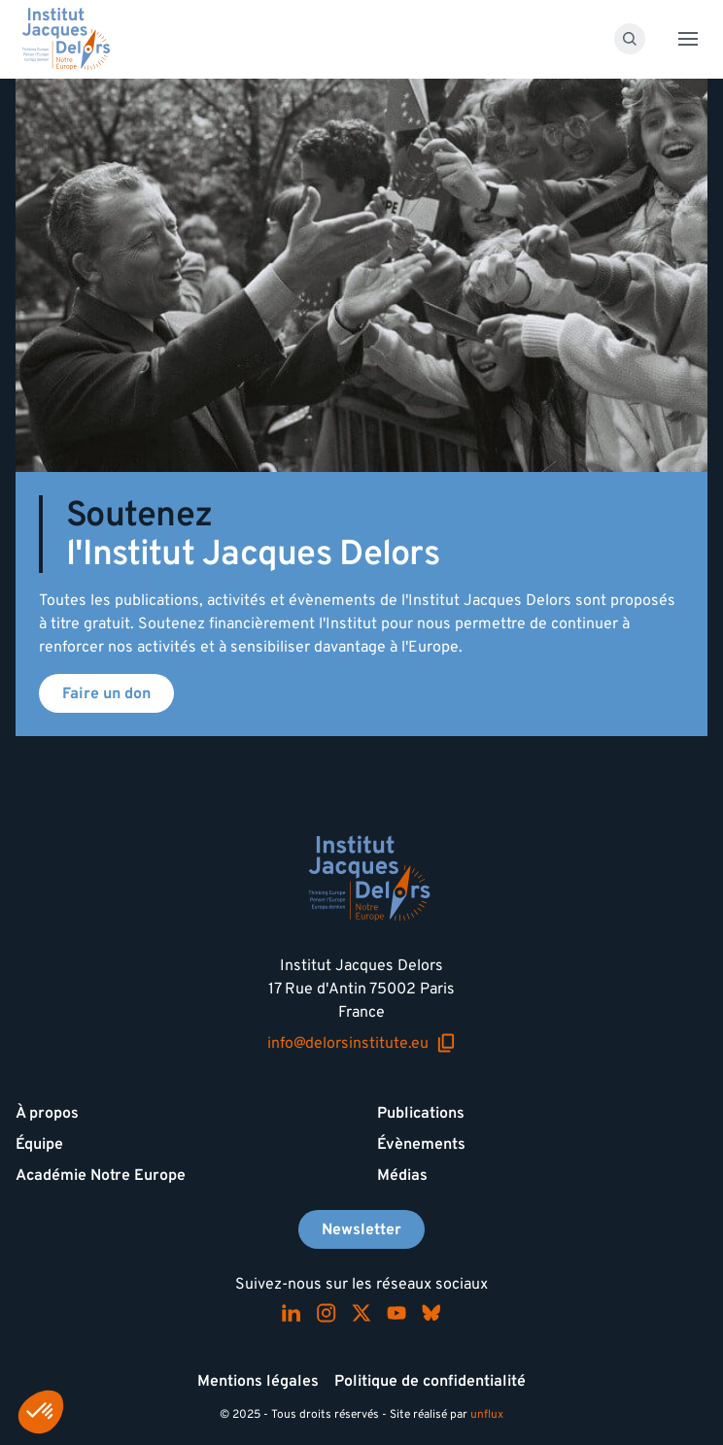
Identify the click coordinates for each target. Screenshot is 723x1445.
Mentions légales (258, 1381)
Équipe (39, 1144)
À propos (47, 1113)
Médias (402, 1175)
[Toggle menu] (688, 38)
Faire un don (106, 693)
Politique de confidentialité (430, 1381)
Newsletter (361, 1229)
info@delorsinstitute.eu (361, 1043)
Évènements (421, 1144)
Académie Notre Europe (101, 1175)
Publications (421, 1113)
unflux (486, 1414)
